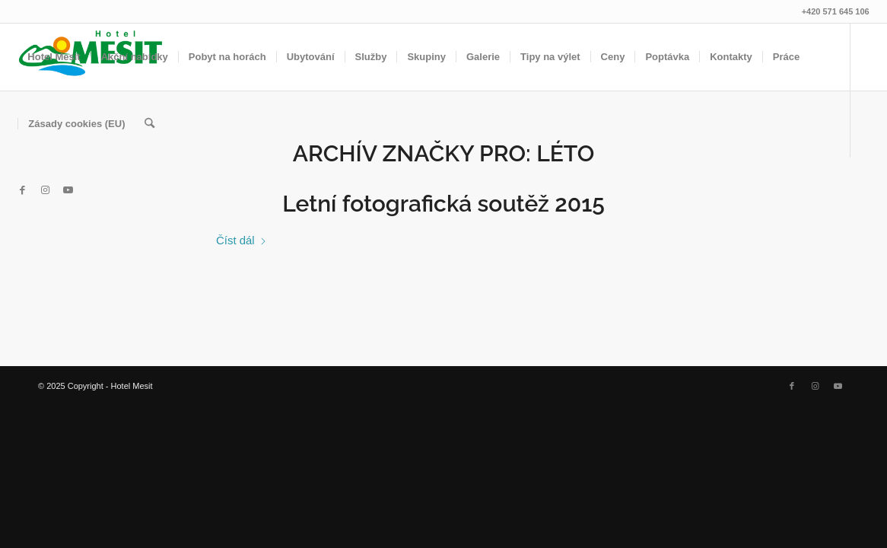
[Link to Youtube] (67, 190)
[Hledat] (149, 124)
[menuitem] (53, 57)
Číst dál (241, 240)
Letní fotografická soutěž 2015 (443, 203)
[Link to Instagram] (44, 190)
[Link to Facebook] (22, 190)
